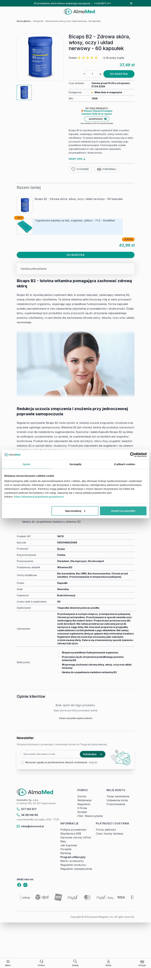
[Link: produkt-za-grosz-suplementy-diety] (101, 116)
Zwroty (81, 796)
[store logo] (79, 11)
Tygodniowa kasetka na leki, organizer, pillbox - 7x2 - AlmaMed (75, 220)
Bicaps (61, 548)
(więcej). (93, 762)
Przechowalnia (116, 804)
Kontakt (82, 812)
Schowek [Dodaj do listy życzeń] (80, 169)
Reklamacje (84, 800)
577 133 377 (27, 809)
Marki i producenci (72, 861)
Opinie (43, 268)
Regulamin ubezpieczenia (76, 868)
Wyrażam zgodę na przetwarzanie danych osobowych (56, 762)
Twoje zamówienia (118, 796)
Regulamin (83, 804)
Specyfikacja (33, 268)
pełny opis (77, 158)
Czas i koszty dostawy (109, 833)
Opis (23, 268)
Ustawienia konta (117, 800)
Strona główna (23, 21)
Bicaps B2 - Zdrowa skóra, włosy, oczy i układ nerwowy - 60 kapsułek (79, 199)
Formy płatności (106, 829)
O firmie (82, 808)
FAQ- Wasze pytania (90, 816)
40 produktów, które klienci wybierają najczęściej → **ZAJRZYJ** (72, 3)
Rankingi (65, 853)
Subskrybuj (92, 754)
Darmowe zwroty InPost (75, 837)
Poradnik (65, 849)
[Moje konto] (108, 963)
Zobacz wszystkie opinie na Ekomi (75, 718)
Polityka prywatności (73, 829)
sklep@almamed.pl (30, 826)
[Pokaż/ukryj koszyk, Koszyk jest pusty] (142, 963)
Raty (63, 841)
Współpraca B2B (70, 833)
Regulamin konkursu (73, 865)
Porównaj (106, 169)
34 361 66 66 (27, 815)
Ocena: (73, 57)
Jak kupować (68, 845)
